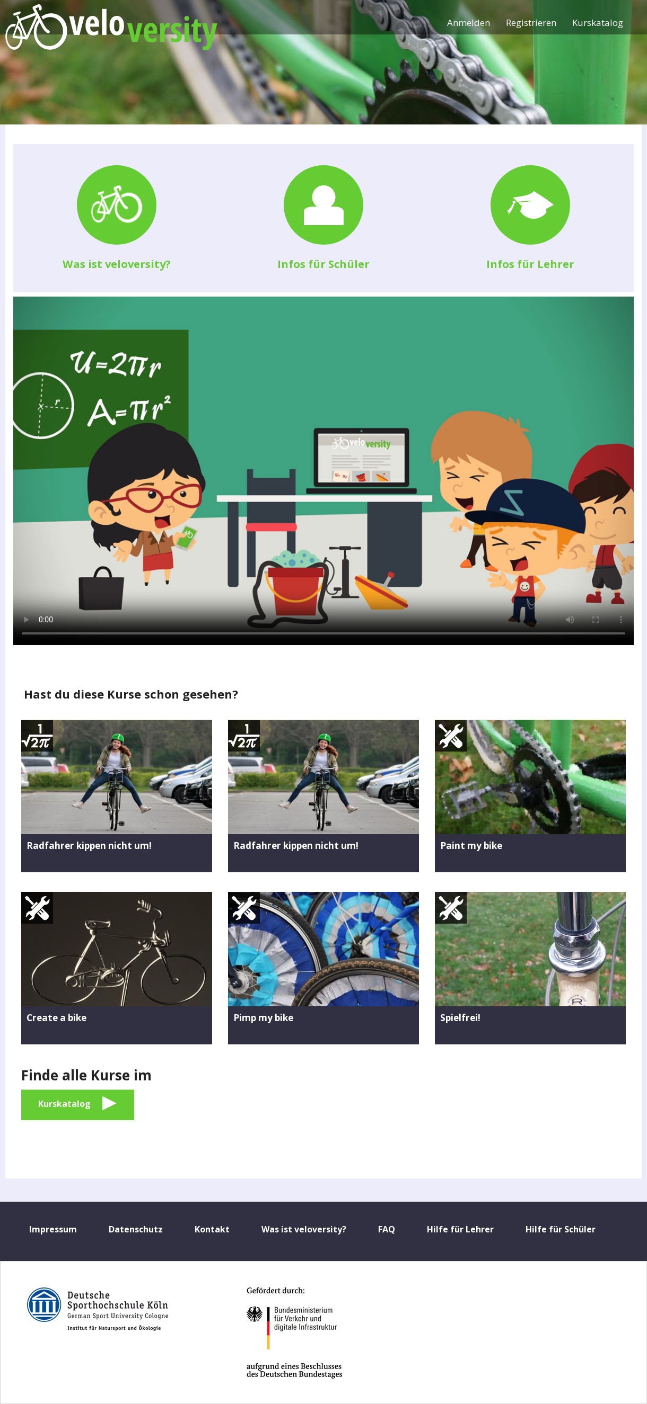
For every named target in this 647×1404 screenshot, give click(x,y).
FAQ (386, 1229)
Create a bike (56, 1018)
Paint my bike (471, 845)
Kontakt (212, 1229)
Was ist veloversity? (117, 263)
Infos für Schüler (323, 263)
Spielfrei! (460, 1018)
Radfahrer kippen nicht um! (89, 845)
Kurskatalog (597, 22)
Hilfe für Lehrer (460, 1229)
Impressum (53, 1229)
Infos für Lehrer (530, 263)
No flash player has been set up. (323, 471)
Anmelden (468, 22)
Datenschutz (136, 1229)
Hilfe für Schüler (561, 1229)
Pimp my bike (263, 1018)
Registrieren (531, 22)
